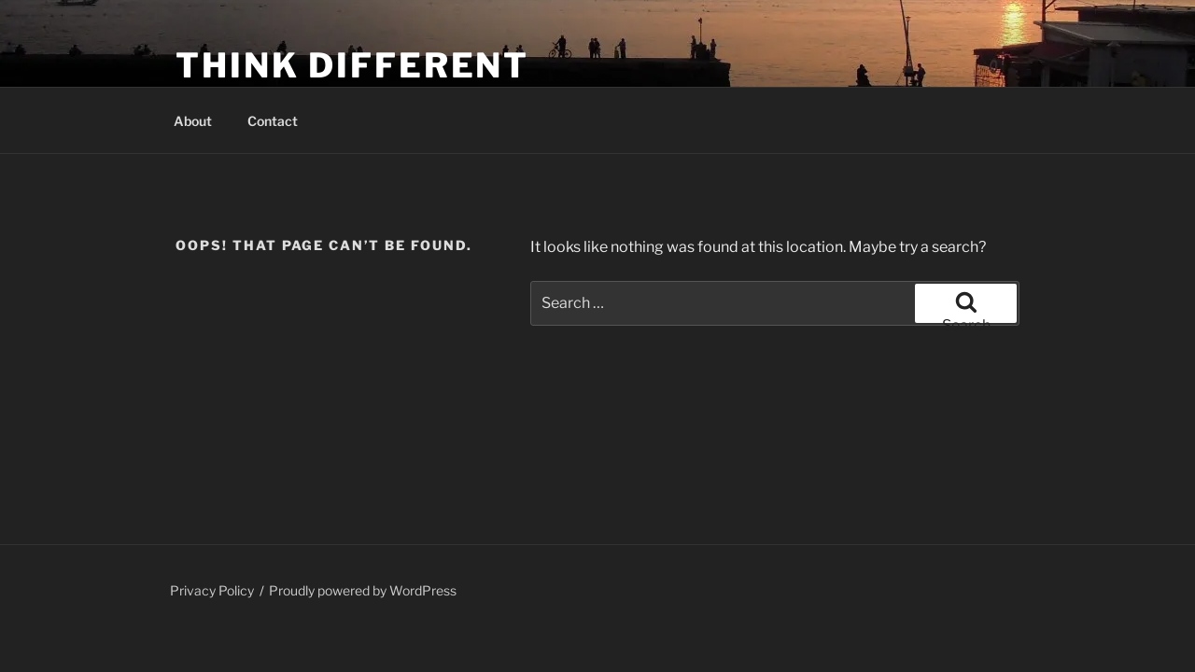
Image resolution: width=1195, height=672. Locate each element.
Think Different (352, 65)
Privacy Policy (212, 590)
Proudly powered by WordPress (363, 590)
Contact (272, 121)
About (193, 121)
